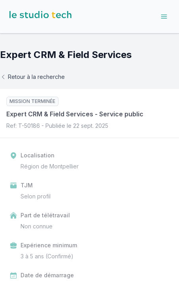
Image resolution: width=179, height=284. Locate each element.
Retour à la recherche (32, 76)
